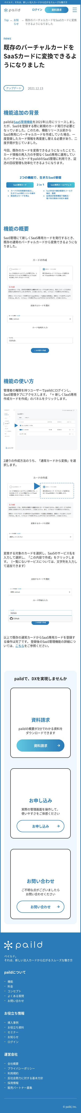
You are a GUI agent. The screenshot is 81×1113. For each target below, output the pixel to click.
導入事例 (13, 1022)
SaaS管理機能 (23, 122)
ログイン (37, 10)
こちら (19, 646)
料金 (10, 986)
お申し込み (46, 826)
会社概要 (13, 1063)
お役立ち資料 (16, 1027)
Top (6, 20)
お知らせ (16, 22)
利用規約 (13, 1073)
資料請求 (57, 10)
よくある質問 (16, 996)
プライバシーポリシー (21, 1068)
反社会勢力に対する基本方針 (25, 1078)
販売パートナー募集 (20, 1088)
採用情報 (13, 1083)
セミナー (13, 1032)
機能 (10, 981)
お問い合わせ (45, 906)
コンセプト (14, 991)
